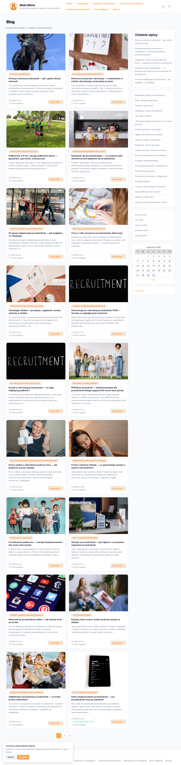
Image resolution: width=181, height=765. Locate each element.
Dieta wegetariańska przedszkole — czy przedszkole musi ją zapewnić (93, 698)
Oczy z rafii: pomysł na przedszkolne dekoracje (96, 233)
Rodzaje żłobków (142, 181)
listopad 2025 (141, 235)
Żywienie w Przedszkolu (104, 3)
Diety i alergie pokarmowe (85, 538)
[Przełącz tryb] (163, 6)
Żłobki (70, 3)
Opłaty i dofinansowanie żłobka (149, 134)
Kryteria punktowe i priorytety (88, 74)
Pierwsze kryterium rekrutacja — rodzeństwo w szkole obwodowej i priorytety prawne (97, 80)
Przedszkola (83, 3)
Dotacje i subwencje (20, 74)
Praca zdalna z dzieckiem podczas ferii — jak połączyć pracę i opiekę (33, 466)
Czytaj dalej (56, 102)
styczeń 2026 (141, 225)
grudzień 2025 (141, 230)
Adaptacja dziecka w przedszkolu (26, 229)
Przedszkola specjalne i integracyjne (151, 176)
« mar (152, 279)
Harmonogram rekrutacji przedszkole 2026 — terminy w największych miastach (96, 312)
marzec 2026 (141, 215)
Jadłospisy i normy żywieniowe (148, 111)
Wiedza (116, 9)
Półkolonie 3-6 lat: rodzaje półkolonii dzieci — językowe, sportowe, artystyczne (33, 157)
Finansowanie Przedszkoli (132, 3)
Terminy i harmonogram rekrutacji (89, 306)
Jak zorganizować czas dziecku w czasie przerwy (33, 461)
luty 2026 (139, 220)
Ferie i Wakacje (102, 9)
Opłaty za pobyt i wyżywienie (148, 140)
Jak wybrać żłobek (82, 615)
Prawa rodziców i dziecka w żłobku (26, 306)
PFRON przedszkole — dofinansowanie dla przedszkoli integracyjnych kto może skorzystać (97, 389)
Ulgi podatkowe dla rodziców (148, 192)
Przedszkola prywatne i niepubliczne (151, 166)
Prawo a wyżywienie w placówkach (26, 693)
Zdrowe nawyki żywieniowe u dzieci (89, 152)
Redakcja (139, 290)
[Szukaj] (169, 6)
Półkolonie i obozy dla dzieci (24, 152)
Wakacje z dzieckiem (144, 197)
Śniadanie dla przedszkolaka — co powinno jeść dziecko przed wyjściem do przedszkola (96, 157)
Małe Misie (27, 5)
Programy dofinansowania (85, 384)
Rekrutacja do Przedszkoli (79, 9)
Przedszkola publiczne (21, 538)
